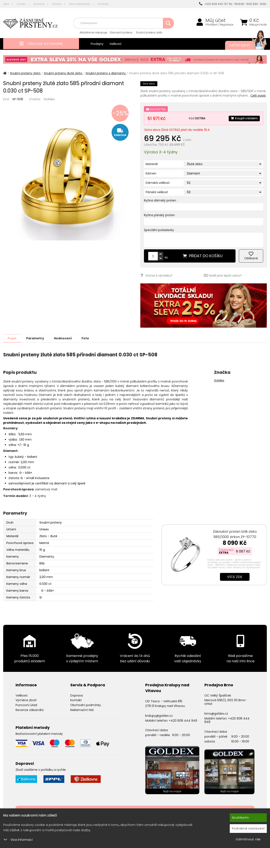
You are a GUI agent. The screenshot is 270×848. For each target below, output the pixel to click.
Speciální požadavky (159, 230)
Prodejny (97, 44)
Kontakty (103, 4)
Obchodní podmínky (85, 705)
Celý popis (258, 95)
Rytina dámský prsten (160, 200)
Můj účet (215, 20)
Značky (21, 4)
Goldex (49, 99)
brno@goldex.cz (216, 713)
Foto (93, 338)
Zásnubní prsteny (121, 32)
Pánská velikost (157, 192)
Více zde (234, 576)
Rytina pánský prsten (159, 215)
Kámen (151, 173)
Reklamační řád (81, 710)
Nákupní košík (258, 24)
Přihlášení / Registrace (219, 24)
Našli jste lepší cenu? (222, 275)
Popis (13, 338)
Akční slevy (243, 45)
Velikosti (115, 44)
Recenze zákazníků (30, 710)
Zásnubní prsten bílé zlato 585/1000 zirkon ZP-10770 (235, 534)
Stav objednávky (79, 4)
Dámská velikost (158, 183)
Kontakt (76, 700)
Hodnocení (69, 338)
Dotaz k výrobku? (156, 275)
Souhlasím (240, 817)
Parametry (38, 338)
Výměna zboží (26, 700)
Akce (6, 4)
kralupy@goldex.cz (159, 715)
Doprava (39, 4)
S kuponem (226, 549)
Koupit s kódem (243, 118)
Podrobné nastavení (248, 828)
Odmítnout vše (248, 839)
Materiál (152, 164)
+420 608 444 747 (213, 4)
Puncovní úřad (26, 705)
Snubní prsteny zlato (149, 32)
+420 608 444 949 (183, 720)
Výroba (56, 4)
